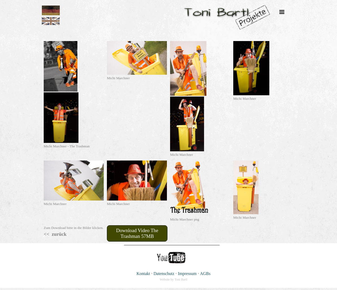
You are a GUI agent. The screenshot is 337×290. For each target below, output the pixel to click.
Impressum (187, 273)
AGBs (205, 273)
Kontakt (143, 273)
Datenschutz (163, 273)
